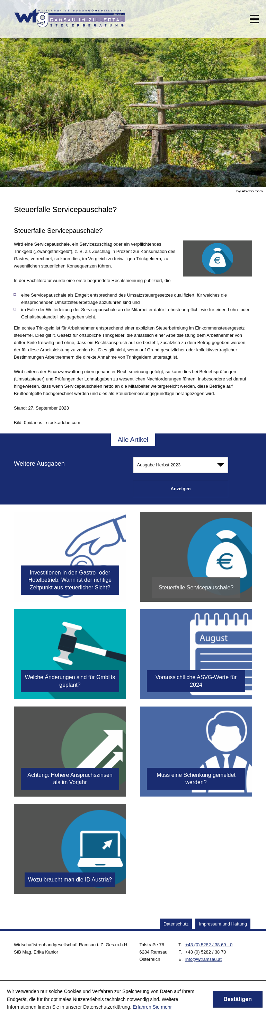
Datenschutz (175, 924)
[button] (254, 19)
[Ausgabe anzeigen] (180, 489)
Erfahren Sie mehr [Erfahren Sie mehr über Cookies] (152, 1007)
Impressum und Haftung (223, 924)
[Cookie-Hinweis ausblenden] (238, 999)
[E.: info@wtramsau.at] (203, 959)
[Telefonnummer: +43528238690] (208, 944)
